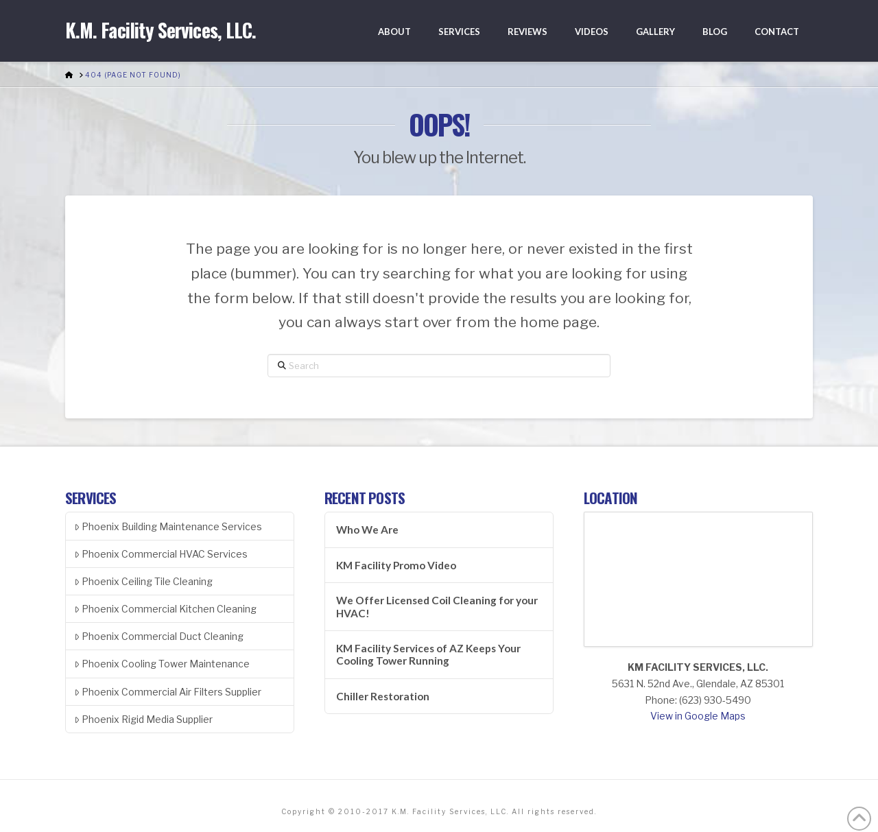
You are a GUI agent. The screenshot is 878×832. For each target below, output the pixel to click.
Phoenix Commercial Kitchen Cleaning (165, 609)
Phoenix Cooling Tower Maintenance (162, 663)
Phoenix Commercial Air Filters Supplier (167, 692)
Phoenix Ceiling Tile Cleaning (143, 581)
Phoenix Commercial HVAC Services (161, 554)
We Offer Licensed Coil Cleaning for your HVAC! (437, 606)
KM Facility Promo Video (396, 565)
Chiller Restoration (382, 696)
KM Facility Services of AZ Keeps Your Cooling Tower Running (428, 654)
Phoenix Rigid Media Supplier (143, 719)
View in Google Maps (698, 716)
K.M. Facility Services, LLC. (160, 30)
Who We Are (367, 529)
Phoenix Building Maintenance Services (168, 526)
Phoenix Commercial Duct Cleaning (159, 636)
